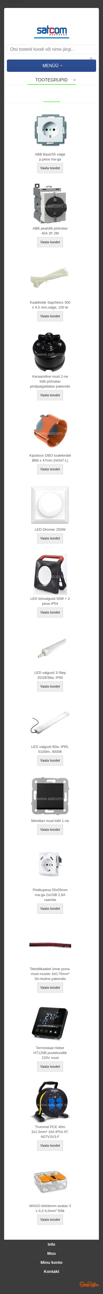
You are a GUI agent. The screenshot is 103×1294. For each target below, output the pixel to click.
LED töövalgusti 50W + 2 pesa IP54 (50, 601)
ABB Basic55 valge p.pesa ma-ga (50, 156)
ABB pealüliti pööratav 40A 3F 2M (50, 230)
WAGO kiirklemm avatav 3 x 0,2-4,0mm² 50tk (50, 1208)
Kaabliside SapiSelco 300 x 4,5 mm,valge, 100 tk (50, 304)
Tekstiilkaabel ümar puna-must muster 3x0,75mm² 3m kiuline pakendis (50, 974)
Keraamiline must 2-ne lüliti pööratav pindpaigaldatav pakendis (50, 381)
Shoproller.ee (89, 1284)
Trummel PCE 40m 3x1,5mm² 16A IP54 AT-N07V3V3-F (50, 1132)
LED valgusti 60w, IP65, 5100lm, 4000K (50, 749)
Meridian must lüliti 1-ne (50, 821)
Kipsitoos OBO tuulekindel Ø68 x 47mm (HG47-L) (50, 457)
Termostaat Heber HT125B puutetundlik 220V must (50, 1053)
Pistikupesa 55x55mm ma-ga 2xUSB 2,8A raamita (50, 895)
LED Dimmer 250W (50, 529)
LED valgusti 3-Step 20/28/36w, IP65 (50, 675)
